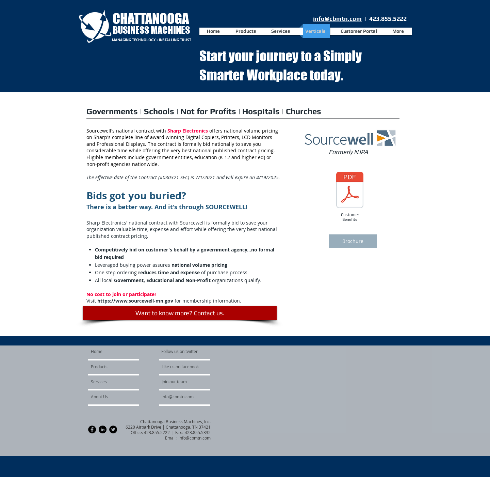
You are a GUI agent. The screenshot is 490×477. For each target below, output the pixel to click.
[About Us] (109, 397)
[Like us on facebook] (182, 367)
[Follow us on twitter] (180, 352)
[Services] (109, 382)
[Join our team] (180, 382)
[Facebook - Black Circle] (92, 429)
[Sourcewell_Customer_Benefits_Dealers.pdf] (349, 191)
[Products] (110, 367)
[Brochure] (353, 241)
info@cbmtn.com (337, 18)
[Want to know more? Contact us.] (180, 313)
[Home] (117, 352)
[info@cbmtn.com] (186, 397)
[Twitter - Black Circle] (113, 429)
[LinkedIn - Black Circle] (103, 429)
